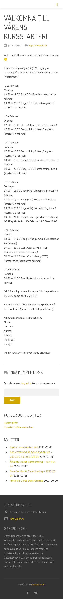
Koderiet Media (38, 584)
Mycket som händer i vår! (24, 447)
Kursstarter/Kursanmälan (18, 427)
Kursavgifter (11, 422)
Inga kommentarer (36, 45)
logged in (26, 383)
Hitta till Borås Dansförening (26, 480)
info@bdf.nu (17, 518)
